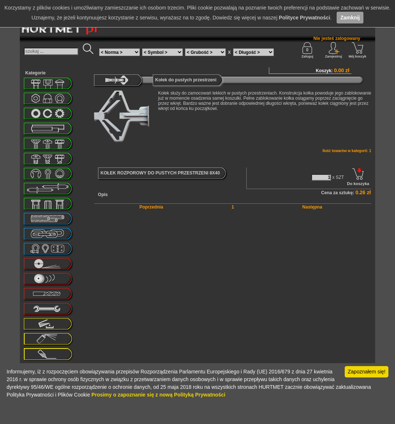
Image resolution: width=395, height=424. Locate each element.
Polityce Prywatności (304, 18)
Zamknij (350, 18)
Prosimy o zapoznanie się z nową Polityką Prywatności (158, 395)
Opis (103, 194)
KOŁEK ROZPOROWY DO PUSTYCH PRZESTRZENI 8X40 (160, 173)
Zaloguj (307, 50)
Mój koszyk (357, 50)
